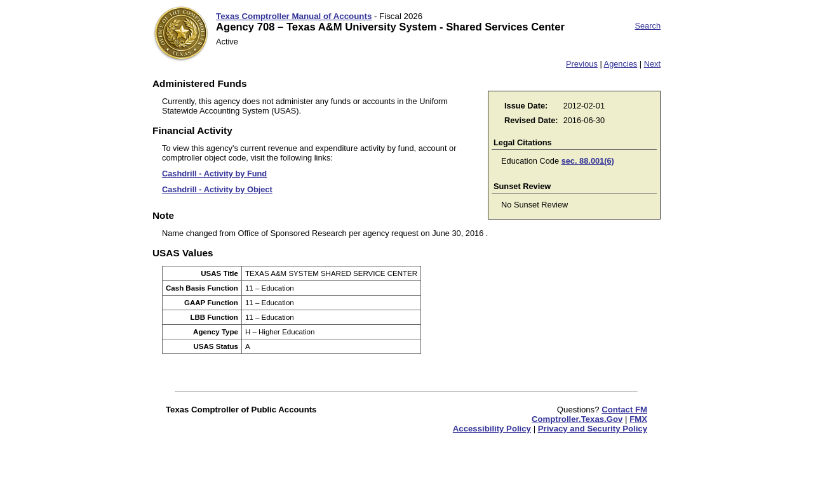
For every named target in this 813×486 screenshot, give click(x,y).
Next (652, 64)
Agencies (621, 64)
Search (648, 25)
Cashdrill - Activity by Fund (214, 173)
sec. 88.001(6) (587, 161)
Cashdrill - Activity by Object (217, 189)
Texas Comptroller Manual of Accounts (294, 16)
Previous (582, 64)
